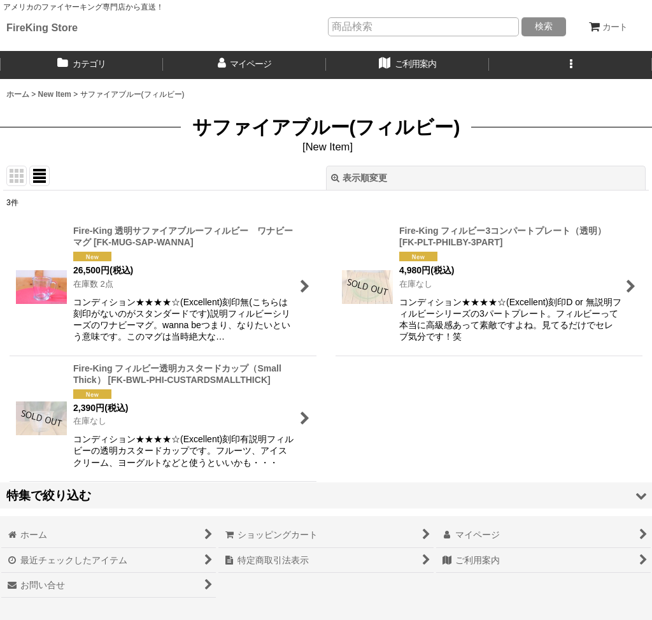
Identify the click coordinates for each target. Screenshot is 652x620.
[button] (570, 65)
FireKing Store (42, 27)
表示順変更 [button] (359, 178)
